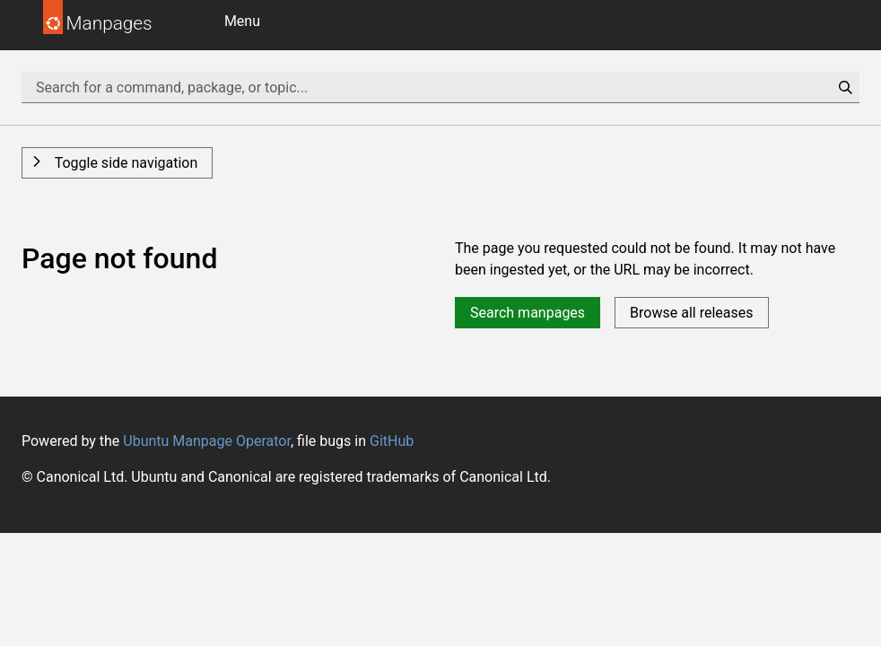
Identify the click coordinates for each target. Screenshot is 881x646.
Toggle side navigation (124, 162)
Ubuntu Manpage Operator (207, 441)
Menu (242, 21)
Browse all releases (691, 312)
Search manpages (527, 312)
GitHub (392, 441)
